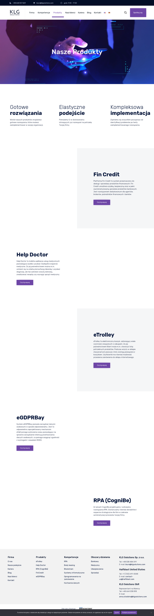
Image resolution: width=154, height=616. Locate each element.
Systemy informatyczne (74, 573)
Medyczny (95, 565)
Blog (89, 12)
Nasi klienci (70, 12)
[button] (138, 12)
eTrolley (39, 561)
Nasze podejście (14, 565)
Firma (31, 12)
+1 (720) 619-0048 (130, 574)
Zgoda (117, 612)
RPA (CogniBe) (42, 569)
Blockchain (68, 569)
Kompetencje (44, 12)
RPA (65, 561)
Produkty (57, 12)
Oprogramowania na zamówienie (72, 577)
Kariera (81, 12)
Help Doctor (41, 565)
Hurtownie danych (72, 583)
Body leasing (69, 565)
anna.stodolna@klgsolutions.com (133, 597)
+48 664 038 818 (129, 591)
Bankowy (95, 561)
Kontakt (97, 12)
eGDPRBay (40, 576)
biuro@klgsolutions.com (135, 564)
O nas (10, 561)
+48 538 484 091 (129, 562)
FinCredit (40, 573)
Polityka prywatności (129, 612)
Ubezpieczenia (97, 569)
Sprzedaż (95, 573)
